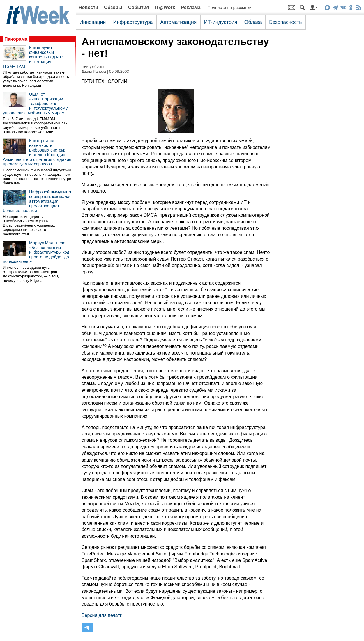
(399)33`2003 (93, 67)
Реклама (190, 7)
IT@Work (165, 7)
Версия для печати (102, 615)
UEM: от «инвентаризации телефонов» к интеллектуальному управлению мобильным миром (35, 103)
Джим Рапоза (94, 71)
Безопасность (285, 22)
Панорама (15, 39)
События (138, 7)
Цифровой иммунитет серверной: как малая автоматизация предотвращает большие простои (37, 201)
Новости (88, 7)
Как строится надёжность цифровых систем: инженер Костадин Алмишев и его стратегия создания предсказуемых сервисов (37, 152)
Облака (253, 22)
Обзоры (113, 7)
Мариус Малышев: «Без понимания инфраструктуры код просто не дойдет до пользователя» (36, 252)
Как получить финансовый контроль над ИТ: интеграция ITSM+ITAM (33, 57)
